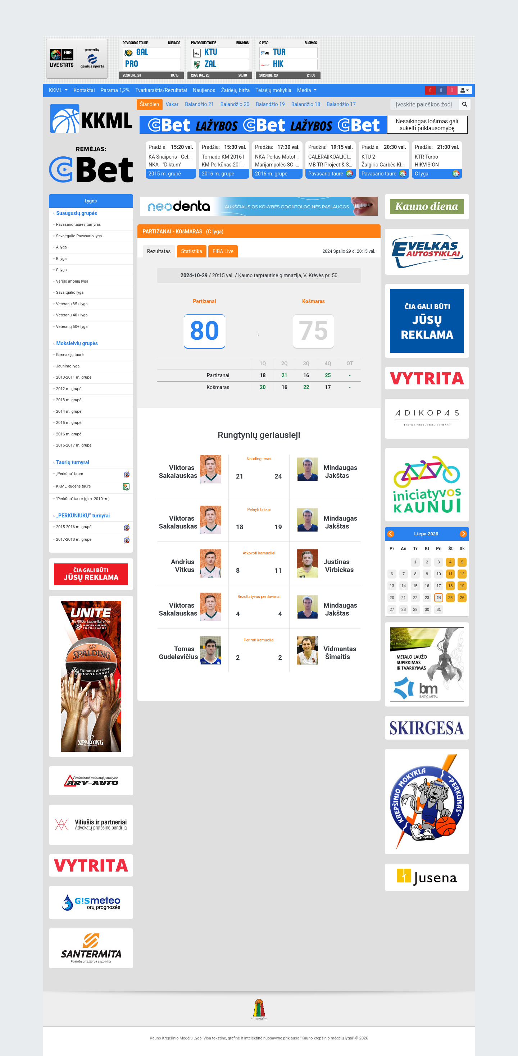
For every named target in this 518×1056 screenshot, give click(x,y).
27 (392, 609)
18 (450, 586)
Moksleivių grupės (76, 343)
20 (392, 597)
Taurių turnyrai (72, 462)
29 (415, 609)
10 (438, 574)
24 (438, 597)
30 (427, 609)
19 (462, 586)
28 (403, 609)
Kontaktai (84, 90)
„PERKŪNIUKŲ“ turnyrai (82, 515)
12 (462, 574)
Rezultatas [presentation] (159, 251)
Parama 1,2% (115, 90)
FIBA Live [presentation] (223, 251)
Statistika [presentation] (191, 251)
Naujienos (204, 90)
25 (450, 597)
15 (415, 586)
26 (462, 597)
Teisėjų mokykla (273, 90)
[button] (465, 90)
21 (403, 597)
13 (392, 586)
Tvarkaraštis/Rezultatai (161, 90)
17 (438, 586)
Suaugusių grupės (76, 213)
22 (415, 597)
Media (304, 90)
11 (450, 574)
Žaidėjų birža (235, 90)
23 (427, 597)
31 (438, 609)
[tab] (159, 251)
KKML (56, 90)
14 (403, 586)
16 (427, 586)
